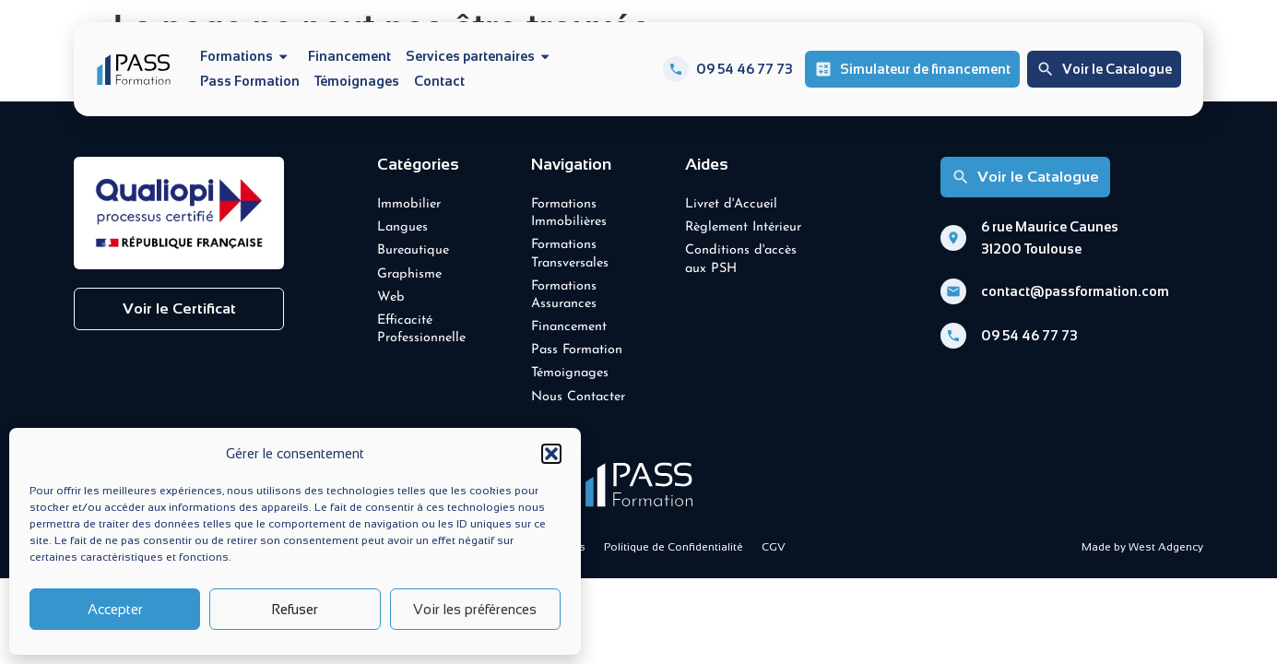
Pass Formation (250, 81)
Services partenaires (480, 56)
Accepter (115, 609)
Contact (439, 81)
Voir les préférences (475, 609)
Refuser (294, 609)
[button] (551, 454)
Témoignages (356, 81)
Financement (349, 56)
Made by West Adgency (1142, 546)
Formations (246, 56)
